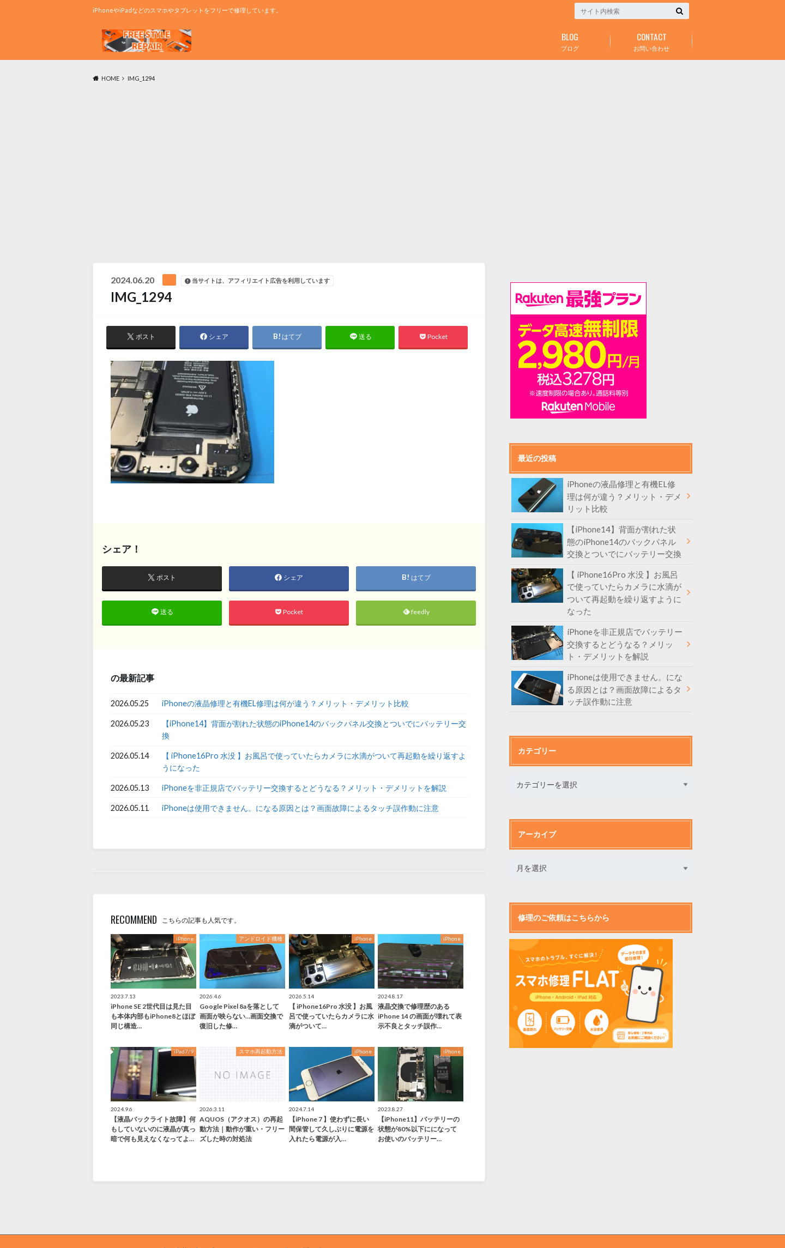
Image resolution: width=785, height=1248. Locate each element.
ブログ (570, 39)
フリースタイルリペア (523, 1231)
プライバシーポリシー (238, 1230)
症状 (178, 1230)
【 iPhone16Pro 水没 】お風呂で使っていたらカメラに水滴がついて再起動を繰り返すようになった (314, 763)
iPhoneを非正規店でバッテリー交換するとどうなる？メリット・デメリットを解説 (304, 789)
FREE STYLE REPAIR (123, 1230)
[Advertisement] (392, 173)
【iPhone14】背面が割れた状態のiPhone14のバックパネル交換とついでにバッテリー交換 (314, 731)
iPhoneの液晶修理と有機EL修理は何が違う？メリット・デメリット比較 (285, 705)
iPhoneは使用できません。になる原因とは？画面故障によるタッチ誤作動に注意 (300, 809)
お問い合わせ (651, 39)
